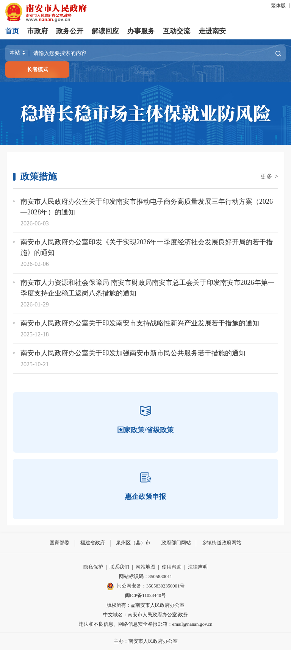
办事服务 (141, 31)
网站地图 (145, 567)
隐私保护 (93, 567)
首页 (12, 31)
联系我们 (119, 567)
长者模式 (37, 69)
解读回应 (105, 31)
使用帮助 (171, 567)
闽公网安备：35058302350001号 (145, 586)
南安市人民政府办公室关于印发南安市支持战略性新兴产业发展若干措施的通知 (139, 323)
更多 (269, 176)
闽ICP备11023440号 (145, 595)
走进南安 (212, 31)
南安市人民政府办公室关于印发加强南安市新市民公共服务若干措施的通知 (133, 353)
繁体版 (278, 5)
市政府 (37, 31)
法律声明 (198, 567)
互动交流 (176, 31)
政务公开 (69, 31)
